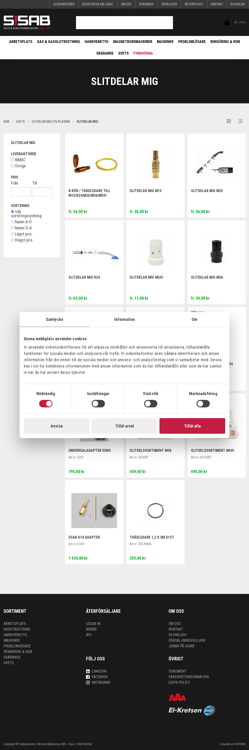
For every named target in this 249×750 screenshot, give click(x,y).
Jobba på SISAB (181, 646)
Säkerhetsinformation (189, 677)
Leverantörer (64, 4)
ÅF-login (227, 22)
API (88, 635)
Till (34, 183)
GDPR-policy (179, 682)
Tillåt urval (124, 425)
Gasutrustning (16, 629)
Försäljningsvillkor (187, 640)
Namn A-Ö (21, 222)
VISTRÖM (240, 744)
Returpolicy (194, 4)
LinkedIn (96, 671)
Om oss (126, 4)
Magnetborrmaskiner (132, 41)
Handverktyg (96, 41)
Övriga (18, 166)
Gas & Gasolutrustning (58, 41)
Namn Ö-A (21, 228)
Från (14, 183)
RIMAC (18, 160)
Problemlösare (192, 41)
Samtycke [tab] (54, 319)
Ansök (91, 629)
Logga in (93, 623)
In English (238, 4)
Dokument (146, 4)
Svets (123, 53)
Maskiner (165, 41)
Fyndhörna (143, 53)
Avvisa (57, 425)
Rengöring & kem (225, 41)
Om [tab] (194, 319)
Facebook (97, 677)
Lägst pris (21, 234)
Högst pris (22, 240)
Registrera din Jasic (97, 4)
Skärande (105, 53)
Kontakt (217, 4)
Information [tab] (124, 319)
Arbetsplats (20, 41)
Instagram (98, 682)
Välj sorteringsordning (26, 214)
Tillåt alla (192, 425)
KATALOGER (169, 4)
